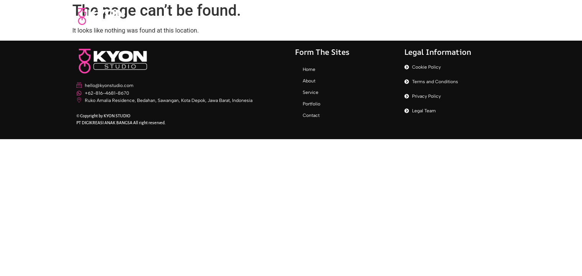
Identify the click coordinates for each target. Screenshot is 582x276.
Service (411, 16)
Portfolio (448, 16)
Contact (487, 16)
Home (344, 16)
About (377, 16)
